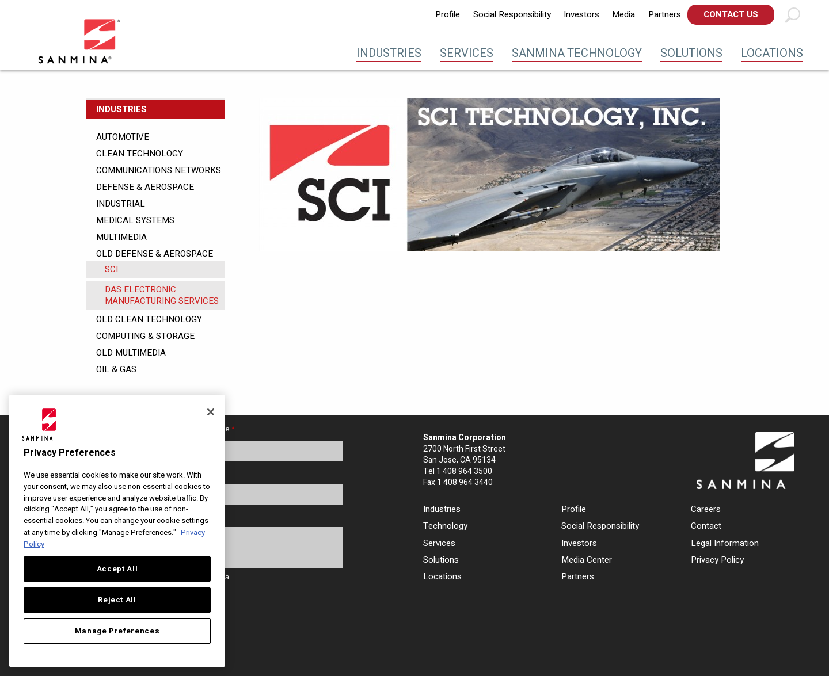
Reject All (117, 600)
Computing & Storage (145, 336)
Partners (664, 14)
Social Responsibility (512, 14)
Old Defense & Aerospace (154, 253)
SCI (111, 269)
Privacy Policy (717, 559)
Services (466, 53)
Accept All (117, 569)
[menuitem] (447, 15)
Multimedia (121, 237)
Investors (581, 14)
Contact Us (730, 14)
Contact (706, 526)
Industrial (120, 203)
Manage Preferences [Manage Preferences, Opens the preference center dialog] (117, 631)
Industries (388, 53)
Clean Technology (139, 153)
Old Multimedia (131, 352)
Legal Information (725, 543)
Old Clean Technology (149, 319)
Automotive (122, 137)
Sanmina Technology (577, 53)
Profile (447, 14)
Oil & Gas (116, 369)
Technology (445, 526)
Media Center (586, 559)
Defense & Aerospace (145, 187)
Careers (706, 509)
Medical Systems (135, 220)
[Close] (210, 412)
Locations (772, 53)
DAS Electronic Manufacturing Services (162, 295)
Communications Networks (158, 170)
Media (623, 14)
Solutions (691, 53)
